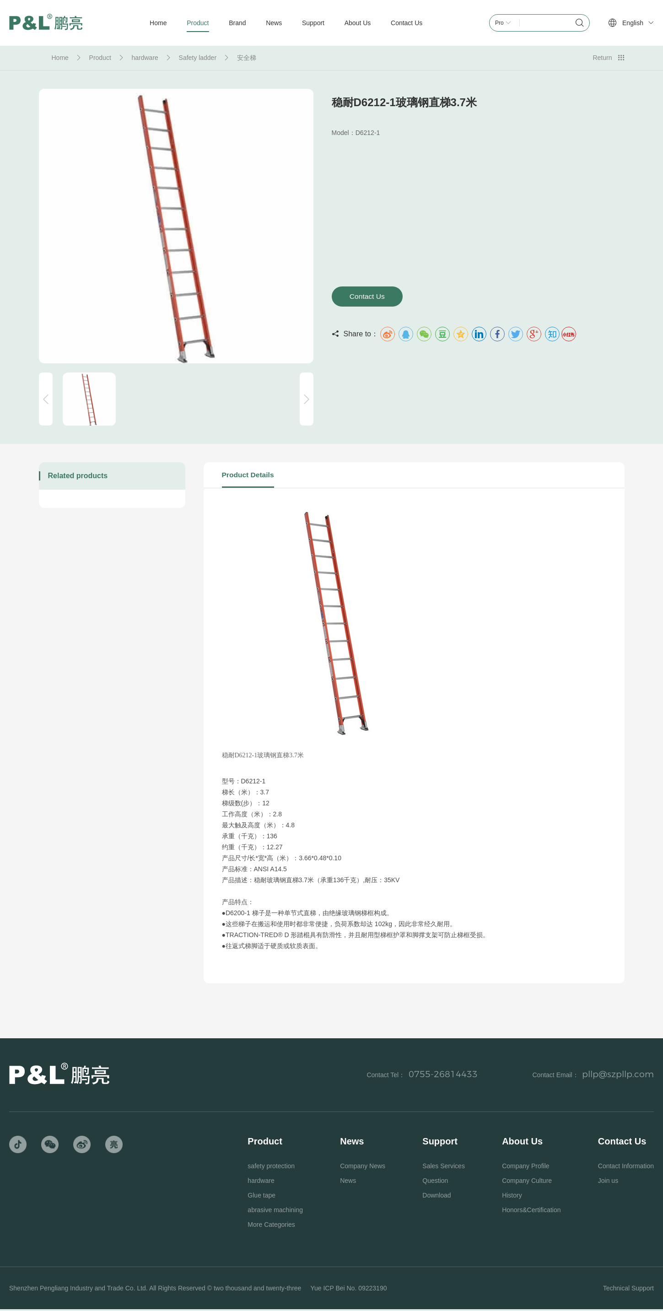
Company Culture (527, 1182)
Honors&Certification (531, 1211)
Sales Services (443, 1167)
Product (100, 57)
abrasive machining (275, 1211)
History (512, 1197)
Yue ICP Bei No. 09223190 (348, 1290)
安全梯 (246, 57)
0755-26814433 (438, 1076)
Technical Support (628, 1290)
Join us (608, 1182)
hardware (144, 57)
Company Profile (526, 1167)
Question (435, 1182)
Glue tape (261, 1197)
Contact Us (370, 297)
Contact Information (626, 1167)
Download (436, 1197)
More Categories (271, 1226)
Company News (362, 1167)
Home (60, 57)
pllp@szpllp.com (615, 1076)
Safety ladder (198, 57)
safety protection (271, 1167)
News (348, 1182)
